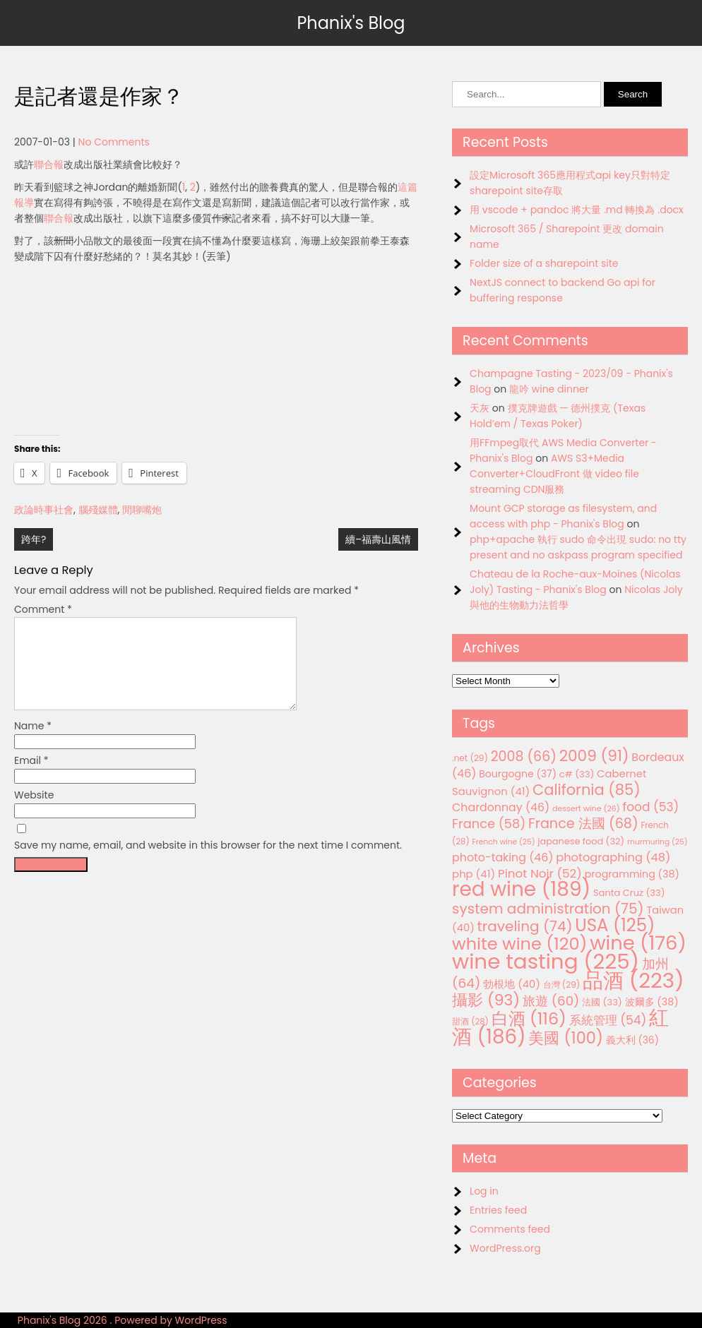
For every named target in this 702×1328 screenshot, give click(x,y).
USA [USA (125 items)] (615, 925)
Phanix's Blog (351, 23)
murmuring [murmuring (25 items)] (657, 842)
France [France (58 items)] (488, 823)
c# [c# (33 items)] (577, 774)
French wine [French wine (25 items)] (503, 842)
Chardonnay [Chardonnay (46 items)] (500, 807)
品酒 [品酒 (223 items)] (633, 980)
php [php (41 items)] (473, 873)
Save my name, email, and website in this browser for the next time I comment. (208, 862)
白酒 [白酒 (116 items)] (529, 1018)
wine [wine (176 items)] (638, 943)
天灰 (479, 408)
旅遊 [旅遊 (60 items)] (551, 1001)
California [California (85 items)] (587, 789)
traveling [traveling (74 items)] (525, 926)
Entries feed (498, 1210)
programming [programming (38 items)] (632, 874)
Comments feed (510, 1229)
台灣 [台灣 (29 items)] (562, 985)
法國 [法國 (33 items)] (602, 1002)
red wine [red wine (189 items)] (521, 889)
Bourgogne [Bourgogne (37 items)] (518, 774)
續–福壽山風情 (378, 539)
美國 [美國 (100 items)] (565, 1038)
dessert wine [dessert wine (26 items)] (586, 808)
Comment (43, 609)
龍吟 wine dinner (549, 389)
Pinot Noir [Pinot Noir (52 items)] (540, 873)
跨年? (33, 539)
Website (34, 812)
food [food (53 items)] (651, 806)
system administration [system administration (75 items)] (548, 909)
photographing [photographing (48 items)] (613, 857)
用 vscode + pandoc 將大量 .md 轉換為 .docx (577, 210)
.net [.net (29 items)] (470, 758)
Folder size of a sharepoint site (544, 263)
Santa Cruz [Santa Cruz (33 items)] (629, 892)
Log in (484, 1191)
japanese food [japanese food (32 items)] (580, 841)
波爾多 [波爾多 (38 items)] (652, 1002)
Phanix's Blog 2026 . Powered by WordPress (122, 1320)
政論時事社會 (43, 510)
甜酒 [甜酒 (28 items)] (470, 1021)
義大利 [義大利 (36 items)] (632, 1040)
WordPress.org (505, 1248)
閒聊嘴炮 (142, 510)
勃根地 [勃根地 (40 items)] (511, 984)
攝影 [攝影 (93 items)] (486, 1000)
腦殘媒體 (98, 510)
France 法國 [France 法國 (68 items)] (583, 823)
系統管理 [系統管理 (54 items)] (608, 1020)
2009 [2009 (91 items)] (594, 756)
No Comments (114, 142)
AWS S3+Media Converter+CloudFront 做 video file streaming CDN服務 (554, 473)
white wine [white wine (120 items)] (519, 943)
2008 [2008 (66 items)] (524, 756)
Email (31, 777)
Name (33, 743)
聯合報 (49, 164)
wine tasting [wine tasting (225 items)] (545, 961)
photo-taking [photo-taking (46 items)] (502, 857)
